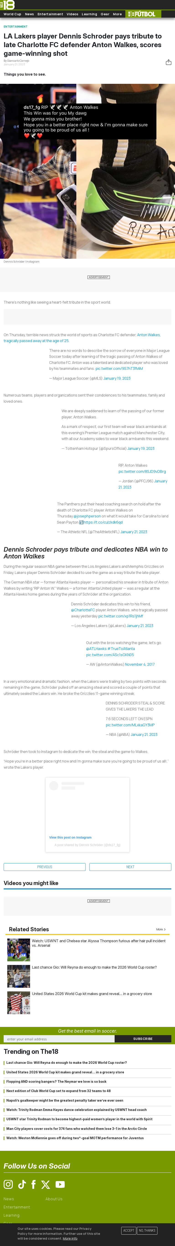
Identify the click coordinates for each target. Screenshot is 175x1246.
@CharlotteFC (83, 609)
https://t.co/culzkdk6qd (103, 522)
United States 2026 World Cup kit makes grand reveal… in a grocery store (92, 993)
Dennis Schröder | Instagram (21, 262)
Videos (72, 14)
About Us (54, 1198)
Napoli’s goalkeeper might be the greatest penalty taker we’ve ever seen (64, 1100)
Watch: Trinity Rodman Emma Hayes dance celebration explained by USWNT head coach (76, 1110)
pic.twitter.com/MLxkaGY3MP (130, 724)
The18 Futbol (143, 14)
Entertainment (50, 14)
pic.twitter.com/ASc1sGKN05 (110, 654)
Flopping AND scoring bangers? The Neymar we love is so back (56, 1081)
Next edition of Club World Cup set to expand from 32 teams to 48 (58, 1091)
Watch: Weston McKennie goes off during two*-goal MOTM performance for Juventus (75, 1138)
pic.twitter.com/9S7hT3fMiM (119, 368)
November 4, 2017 (140, 664)
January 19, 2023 (117, 378)
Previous (44, 867)
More (117, 14)
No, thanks (147, 1231)
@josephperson (87, 516)
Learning (89, 14)
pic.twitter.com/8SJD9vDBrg (142, 471)
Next (130, 867)
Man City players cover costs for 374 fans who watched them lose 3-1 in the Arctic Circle (76, 1129)
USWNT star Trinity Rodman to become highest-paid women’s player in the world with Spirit (79, 1119)
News (29, 14)
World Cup (12, 14)
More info (70, 1238)
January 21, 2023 (134, 531)
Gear (105, 14)
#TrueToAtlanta (121, 648)
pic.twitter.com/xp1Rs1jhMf (120, 616)
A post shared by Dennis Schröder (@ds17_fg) (87, 845)
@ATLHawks (96, 648)
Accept (128, 1231)
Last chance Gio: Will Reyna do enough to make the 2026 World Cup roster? (94, 967)
